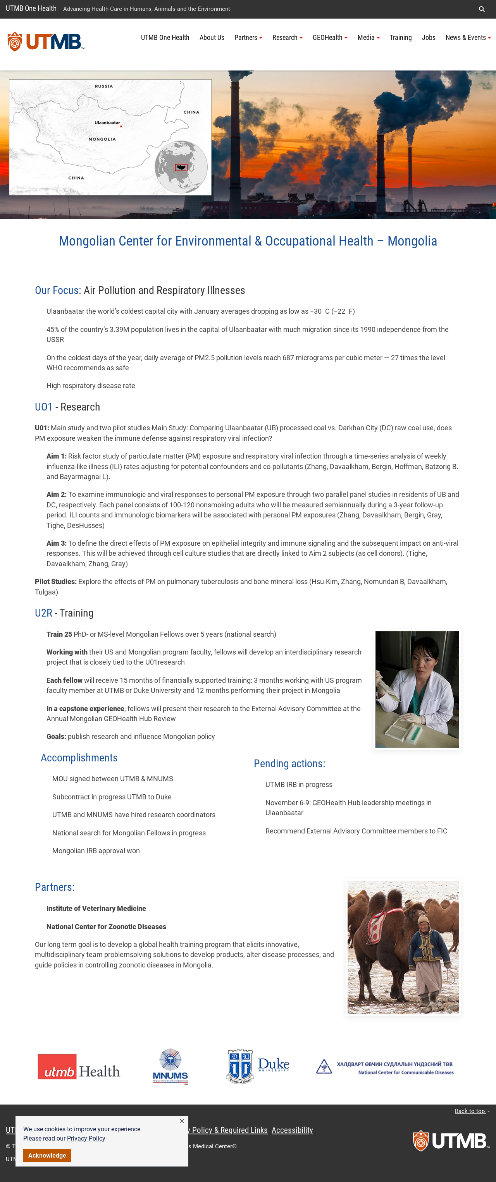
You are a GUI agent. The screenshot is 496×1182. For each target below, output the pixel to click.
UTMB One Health (31, 8)
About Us (212, 37)
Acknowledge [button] (47, 1155)
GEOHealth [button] (330, 37)
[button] (181, 1121)
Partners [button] (248, 37)
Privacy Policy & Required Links (217, 1130)
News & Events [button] (468, 37)
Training (401, 37)
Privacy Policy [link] (86, 1138)
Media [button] (369, 37)
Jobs (429, 37)
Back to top (472, 1111)
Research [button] (287, 37)
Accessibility (292, 1130)
